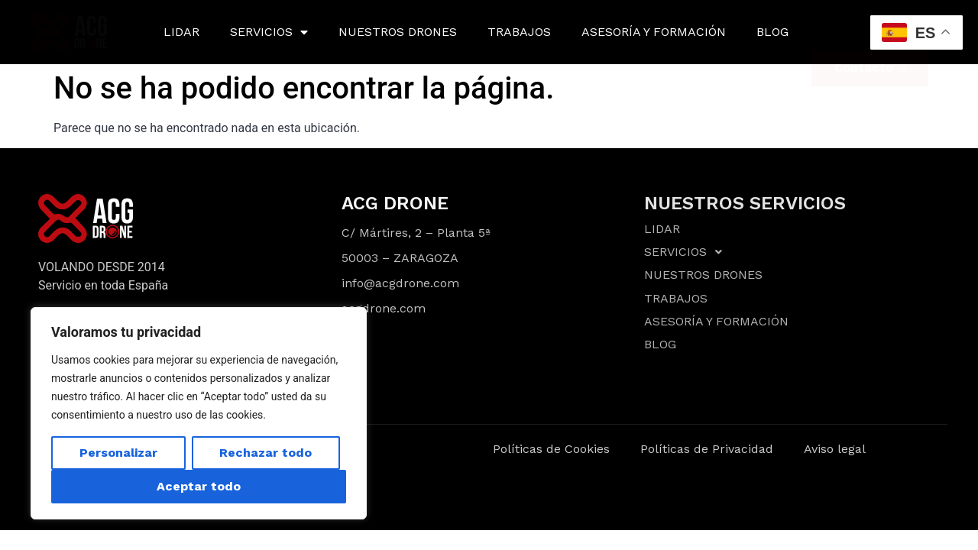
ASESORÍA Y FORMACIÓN (653, 31)
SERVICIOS (269, 32)
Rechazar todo (265, 452)
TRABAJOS (519, 31)
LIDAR (181, 31)
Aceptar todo (199, 486)
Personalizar (118, 452)
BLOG (772, 31)
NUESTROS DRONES (397, 31)
